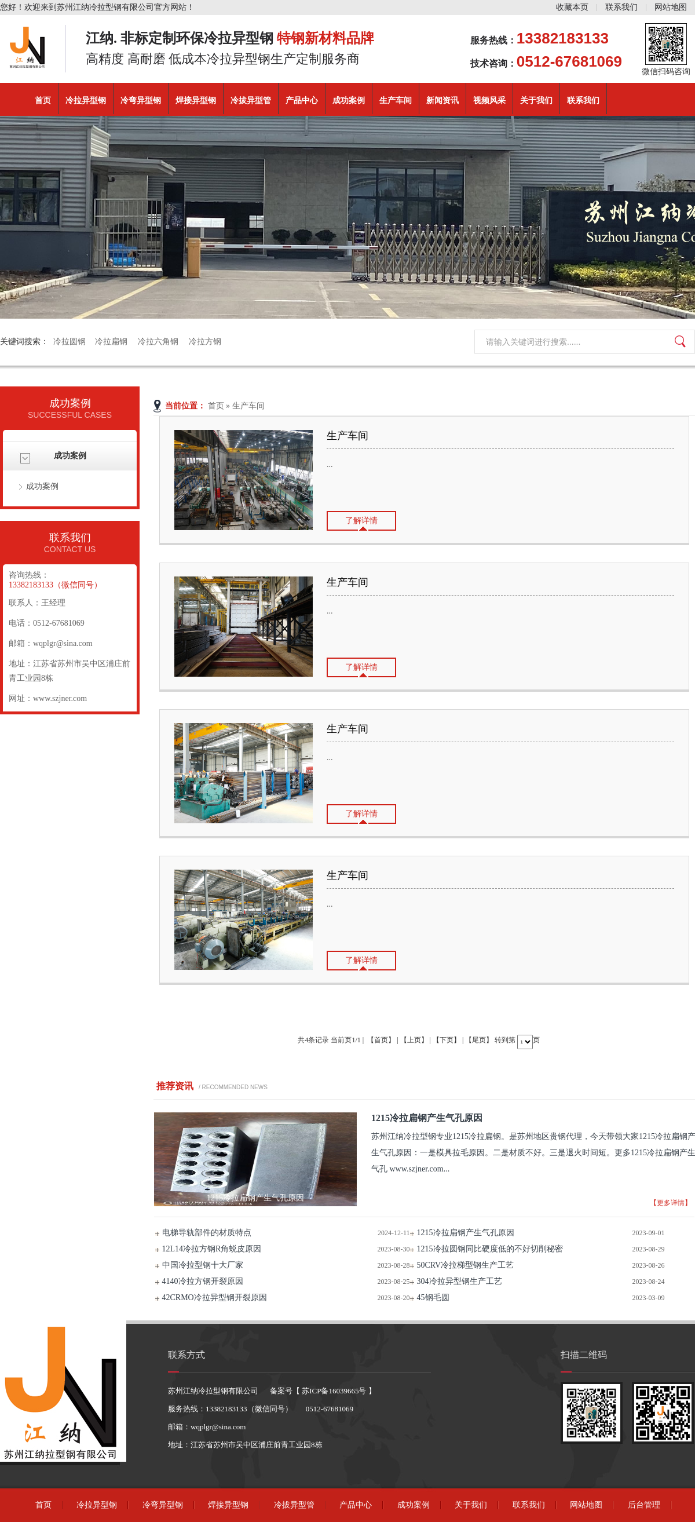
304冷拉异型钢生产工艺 (459, 1281)
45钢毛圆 (433, 1297)
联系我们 (621, 7)
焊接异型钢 (195, 100)
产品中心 (302, 100)
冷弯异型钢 (140, 100)
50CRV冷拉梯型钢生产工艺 (465, 1265)
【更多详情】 (671, 1203)
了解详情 (361, 520)
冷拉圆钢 (69, 341)
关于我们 (536, 100)
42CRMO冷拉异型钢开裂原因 (214, 1297)
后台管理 (644, 1505)
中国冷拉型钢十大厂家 (202, 1265)
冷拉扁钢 (112, 341)
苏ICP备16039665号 (334, 1390)
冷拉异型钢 (85, 100)
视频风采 (489, 100)
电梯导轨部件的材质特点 (206, 1232)
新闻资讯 (442, 100)
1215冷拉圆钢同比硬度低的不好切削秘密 (490, 1248)
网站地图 (670, 7)
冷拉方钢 (205, 341)
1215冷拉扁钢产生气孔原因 (465, 1232)
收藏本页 (572, 7)
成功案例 (348, 100)
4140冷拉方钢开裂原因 (202, 1281)
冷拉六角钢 (159, 341)
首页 (43, 100)
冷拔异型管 (251, 100)
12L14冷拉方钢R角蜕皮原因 (212, 1248)
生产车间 (395, 100)
